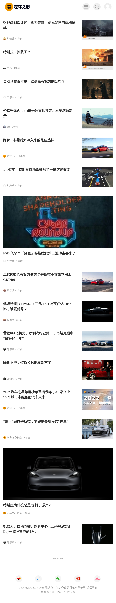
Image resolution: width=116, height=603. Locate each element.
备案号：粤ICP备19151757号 (58, 592)
